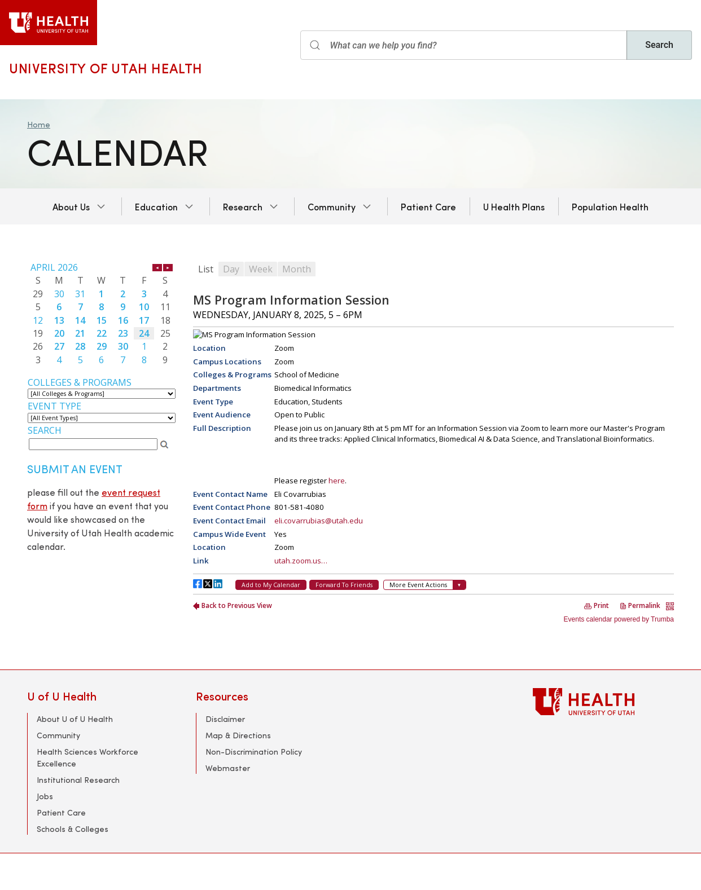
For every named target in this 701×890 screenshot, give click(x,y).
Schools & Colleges (72, 828)
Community (332, 206)
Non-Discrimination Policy (253, 751)
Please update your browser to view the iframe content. (101, 314)
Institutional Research (78, 779)
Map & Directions (238, 735)
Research (242, 206)
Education (156, 206)
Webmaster (227, 768)
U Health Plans (514, 206)
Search (659, 44)
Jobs (45, 796)
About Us (71, 206)
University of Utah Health (106, 68)
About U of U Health (75, 718)
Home (38, 124)
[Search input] (464, 45)
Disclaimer (225, 718)
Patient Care (428, 206)
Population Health (610, 206)
